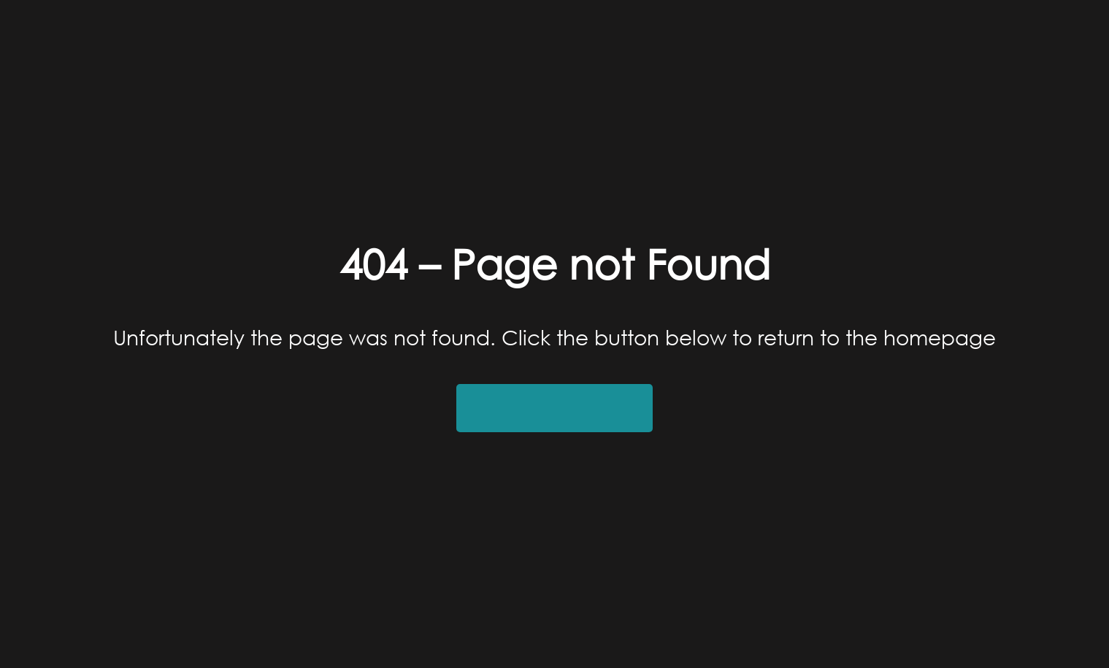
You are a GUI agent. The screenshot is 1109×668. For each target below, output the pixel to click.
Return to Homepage (554, 408)
